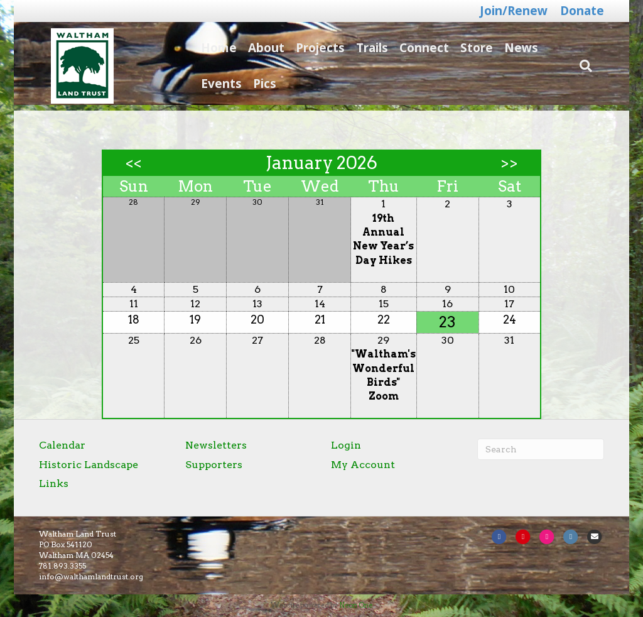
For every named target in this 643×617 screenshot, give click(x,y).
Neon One (355, 605)
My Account (363, 465)
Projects (314, 48)
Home (213, 48)
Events (215, 83)
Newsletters (216, 445)
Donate (582, 10)
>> (509, 164)
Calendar (62, 445)
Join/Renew (514, 10)
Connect (418, 48)
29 (383, 340)
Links (53, 483)
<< (134, 164)
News (515, 48)
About (260, 48)
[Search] (595, 66)
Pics (259, 83)
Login (346, 445)
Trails (366, 48)
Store (471, 48)
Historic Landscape (88, 465)
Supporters (213, 465)
